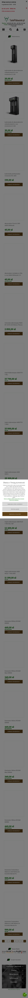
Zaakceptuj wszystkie (15, 514)
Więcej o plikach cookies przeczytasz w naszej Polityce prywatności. (14, 499)
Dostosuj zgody (15, 509)
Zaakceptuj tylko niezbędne (15, 504)
